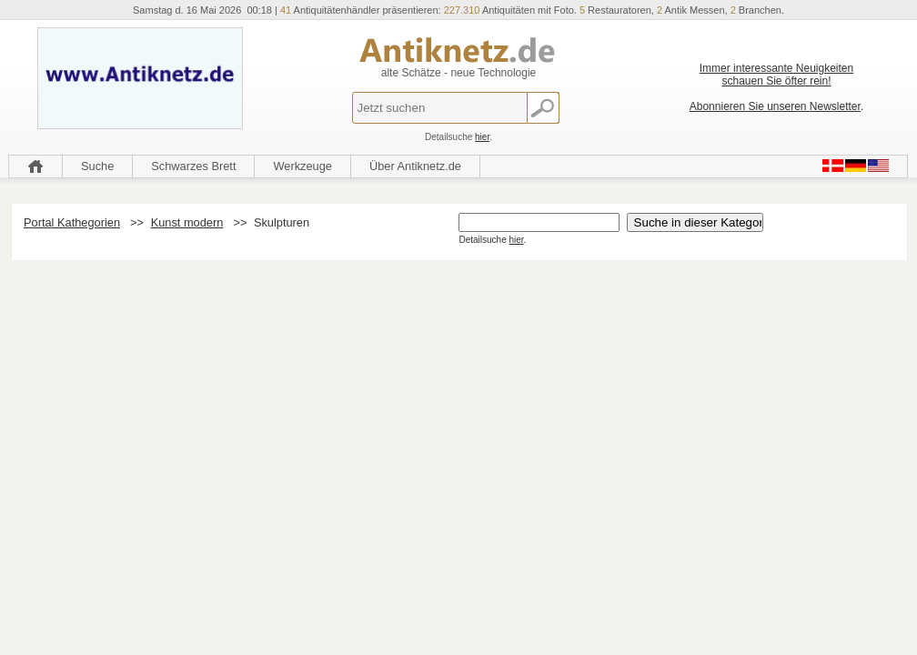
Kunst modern (187, 222)
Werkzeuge (302, 166)
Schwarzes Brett (193, 166)
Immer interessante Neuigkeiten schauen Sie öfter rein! (776, 74)
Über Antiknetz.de (415, 166)
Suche (97, 166)
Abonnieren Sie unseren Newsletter (775, 106)
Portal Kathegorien (72, 222)
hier (482, 137)
